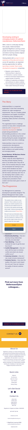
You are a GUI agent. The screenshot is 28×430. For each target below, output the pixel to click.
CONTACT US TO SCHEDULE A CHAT (14, 324)
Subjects (14, 375)
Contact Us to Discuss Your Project (13, 91)
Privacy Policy (14, 384)
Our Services (14, 377)
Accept (14, 225)
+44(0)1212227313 (14, 426)
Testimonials (14, 382)
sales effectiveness (17, 360)
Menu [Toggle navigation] (24, 3)
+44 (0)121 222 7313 (14, 415)
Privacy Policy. (19, 211)
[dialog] (14, 215)
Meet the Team (14, 379)
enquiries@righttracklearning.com (14, 418)
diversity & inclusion (17, 359)
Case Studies (14, 380)
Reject (14, 229)
